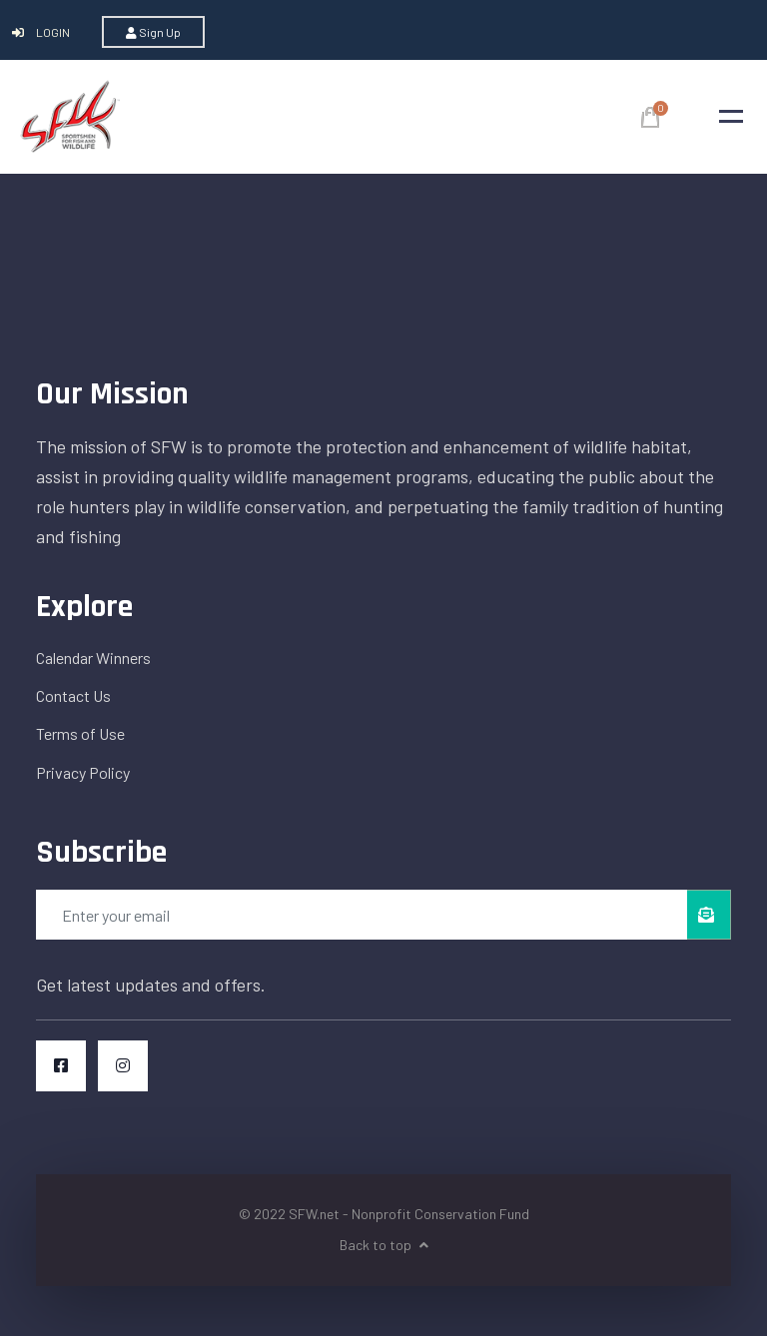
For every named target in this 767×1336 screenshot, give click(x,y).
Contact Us (73, 695)
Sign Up (153, 32)
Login (42, 32)
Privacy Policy (83, 772)
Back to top (384, 1244)
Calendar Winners (93, 657)
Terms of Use (80, 733)
